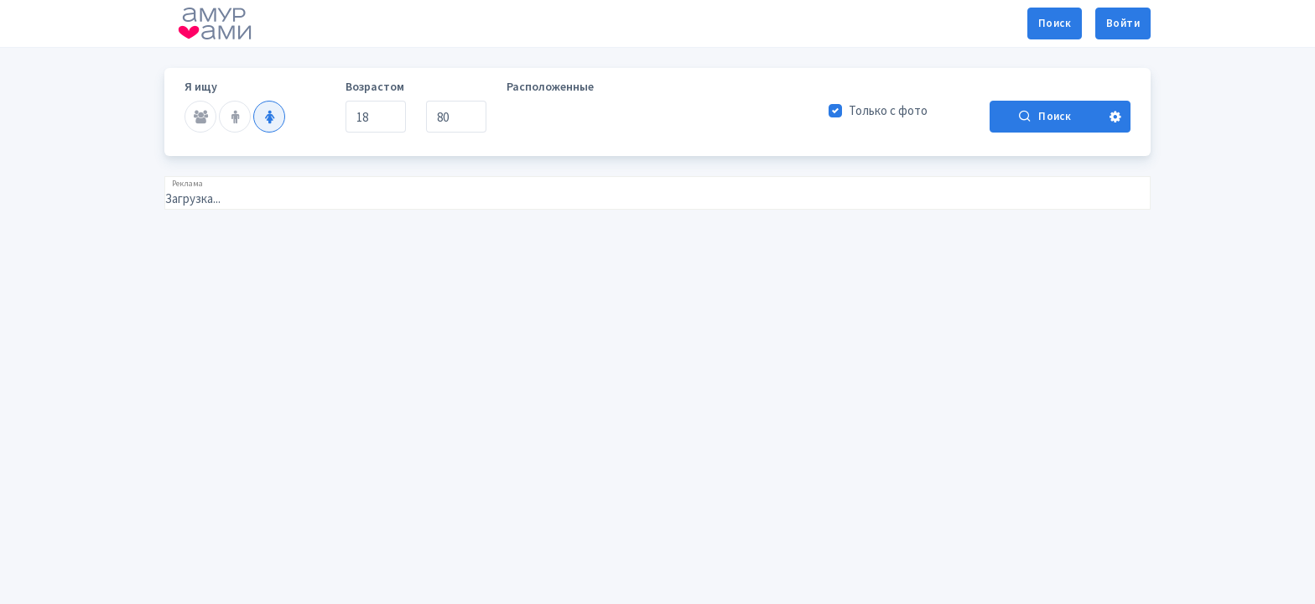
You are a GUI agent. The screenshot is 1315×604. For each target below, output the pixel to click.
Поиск (1054, 23)
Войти (1123, 23)
